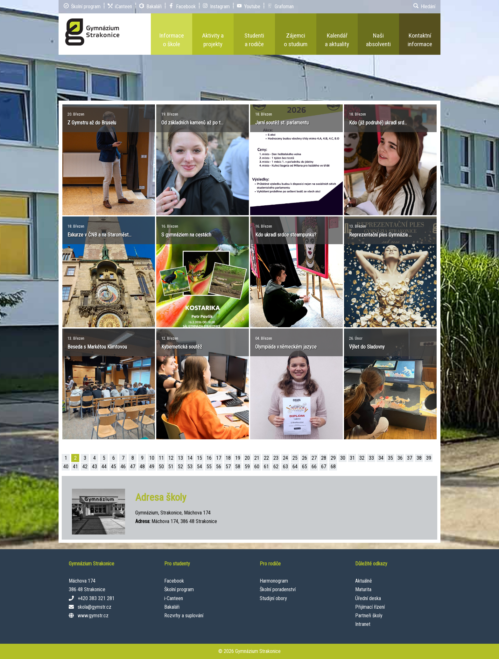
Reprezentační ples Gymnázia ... (380, 235)
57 (228, 467)
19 (237, 458)
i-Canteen (173, 598)
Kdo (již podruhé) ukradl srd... (378, 123)
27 (314, 458)
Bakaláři (171, 607)
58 (237, 467)
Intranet (362, 624)
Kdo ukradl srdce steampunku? (285, 235)
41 (75, 467)
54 (199, 467)
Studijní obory (273, 598)
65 (304, 467)
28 (323, 458)
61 (266, 467)
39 (428, 458)
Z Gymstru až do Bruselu (91, 123)
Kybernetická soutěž (181, 347)
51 (170, 467)
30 (342, 458)
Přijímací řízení (370, 607)
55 (209, 467)
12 (170, 458)
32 (361, 458)
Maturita (363, 589)
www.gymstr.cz (93, 616)
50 (161, 467)
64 (295, 467)
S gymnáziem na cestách (186, 235)
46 (123, 467)
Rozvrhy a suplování (183, 616)
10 (151, 458)
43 (94, 467)
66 (314, 467)
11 (161, 458)
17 (218, 458)
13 (180, 458)
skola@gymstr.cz (94, 607)
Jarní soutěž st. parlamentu (282, 123)
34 (380, 458)
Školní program (179, 589)
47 (132, 467)
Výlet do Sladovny (367, 347)
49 (151, 467)
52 (180, 467)
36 (400, 458)
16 (209, 458)
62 (275, 467)
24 (285, 458)
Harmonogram (274, 581)
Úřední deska (368, 598)
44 (104, 467)
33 (371, 458)
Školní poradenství (278, 589)
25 (295, 458)
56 (218, 467)
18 (228, 458)
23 (275, 458)
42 (85, 467)
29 (333, 458)
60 (256, 467)
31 (352, 458)
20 (247, 458)
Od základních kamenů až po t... (192, 123)
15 (199, 458)
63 (285, 467)
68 (333, 467)
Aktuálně (363, 581)
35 (390, 458)
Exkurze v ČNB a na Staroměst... (99, 235)
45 (113, 467)
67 (323, 467)
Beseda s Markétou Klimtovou (97, 347)
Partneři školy (369, 616)
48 (142, 467)
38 (419, 458)
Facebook (174, 581)
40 (65, 467)
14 (190, 458)
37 (409, 458)
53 (190, 467)
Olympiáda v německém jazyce (286, 347)
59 (247, 467)
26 (304, 458)
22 (266, 458)
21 (256, 458)
